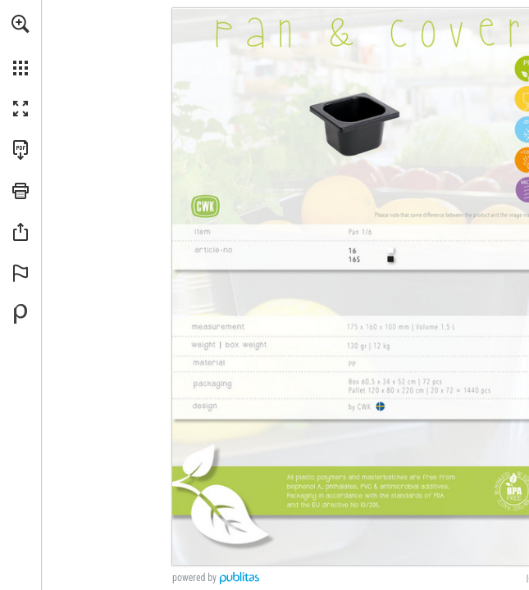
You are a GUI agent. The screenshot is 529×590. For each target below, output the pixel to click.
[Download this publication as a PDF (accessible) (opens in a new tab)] (20, 149)
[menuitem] (20, 45)
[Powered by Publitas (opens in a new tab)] (20, 313)
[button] (20, 23)
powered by (194, 577)
